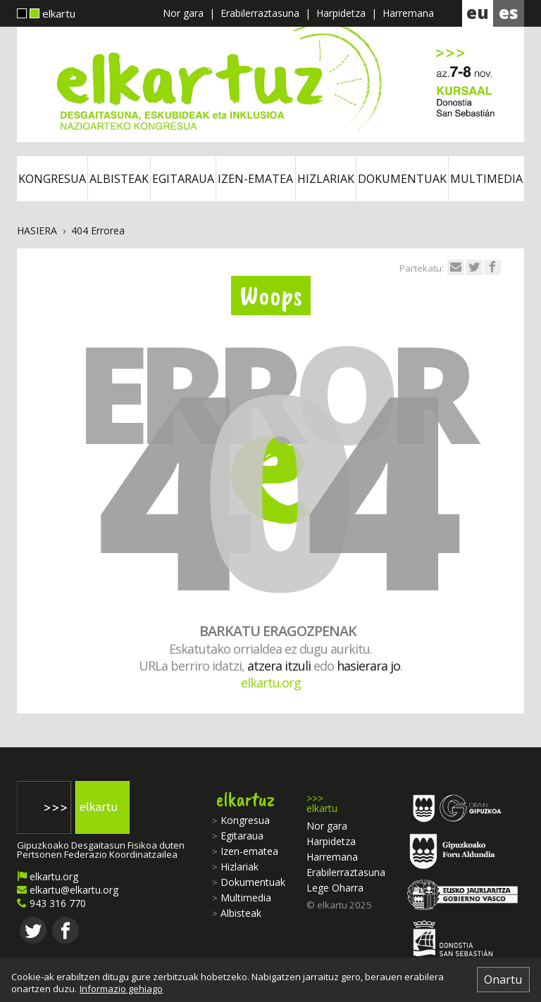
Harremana (408, 13)
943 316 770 (51, 903)
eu (477, 12)
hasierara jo (368, 665)
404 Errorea (98, 230)
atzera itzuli (279, 665)
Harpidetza (341, 13)
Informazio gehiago (121, 989)
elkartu (46, 14)
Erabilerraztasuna (259, 13)
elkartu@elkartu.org (67, 889)
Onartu (503, 979)
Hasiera (37, 230)
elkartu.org (271, 682)
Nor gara (183, 13)
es (508, 12)
